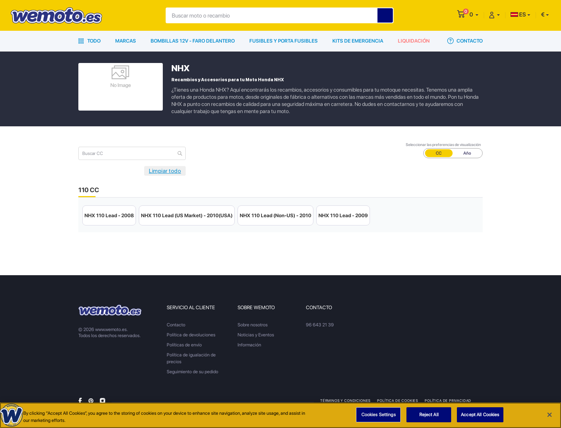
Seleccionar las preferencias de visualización (443, 144)
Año (467, 153)
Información (249, 344)
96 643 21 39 (320, 324)
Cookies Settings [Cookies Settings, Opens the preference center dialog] (378, 415)
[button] (473, 14)
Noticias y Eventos (256, 334)
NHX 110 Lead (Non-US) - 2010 (275, 215)
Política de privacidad (448, 400)
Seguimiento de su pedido (192, 371)
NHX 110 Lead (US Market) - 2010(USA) (187, 215)
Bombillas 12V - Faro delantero (193, 41)
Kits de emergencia (357, 41)
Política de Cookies (397, 400)
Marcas (125, 41)
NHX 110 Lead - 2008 (109, 215)
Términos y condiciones (345, 400)
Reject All (429, 415)
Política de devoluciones (191, 334)
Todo (89, 41)
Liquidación (414, 41)
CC (439, 153)
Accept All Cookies (480, 415)
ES (518, 14)
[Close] (549, 415)
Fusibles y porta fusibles (283, 41)
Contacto (465, 41)
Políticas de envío (184, 344)
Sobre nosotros (253, 324)
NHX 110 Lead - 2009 (343, 215)
